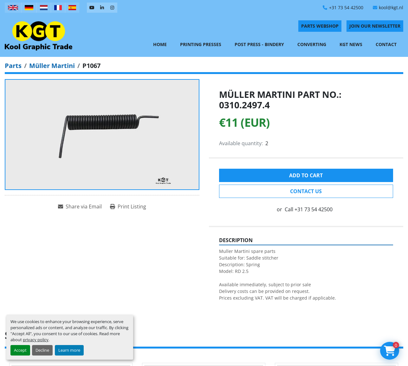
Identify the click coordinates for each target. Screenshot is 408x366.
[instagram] (112, 8)
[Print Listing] (128, 206)
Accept (20, 350)
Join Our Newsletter (374, 26)
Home (160, 44)
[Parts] (13, 65)
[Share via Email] (80, 206)
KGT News (351, 44)
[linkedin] (102, 8)
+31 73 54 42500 (346, 7)
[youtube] (92, 8)
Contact (386, 44)
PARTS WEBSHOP (320, 26)
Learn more (69, 350)
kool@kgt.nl (391, 7)
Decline (42, 350)
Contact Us (306, 191)
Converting (311, 44)
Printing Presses (200, 44)
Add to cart (306, 175)
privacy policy (36, 339)
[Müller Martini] (52, 65)
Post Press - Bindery (259, 44)
